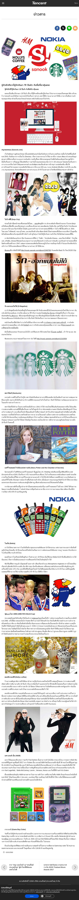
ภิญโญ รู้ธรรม (49, 313)
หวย (17, 162)
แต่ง (36, 472)
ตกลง (32, 896)
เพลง (36, 223)
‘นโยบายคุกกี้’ (39, 892)
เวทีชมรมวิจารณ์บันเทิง (10, 328)
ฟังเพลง (7, 250)
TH (75, 3)
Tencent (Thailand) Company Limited (39, 3)
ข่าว (3, 159)
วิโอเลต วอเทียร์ (56, 332)
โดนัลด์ (26, 325)
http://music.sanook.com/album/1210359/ (52, 339)
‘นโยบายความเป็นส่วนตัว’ (53, 892)
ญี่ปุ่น (6, 839)
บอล (8, 614)
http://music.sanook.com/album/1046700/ (36, 250)
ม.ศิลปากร (14, 316)
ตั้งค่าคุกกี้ (48, 896)
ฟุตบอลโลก (37, 618)
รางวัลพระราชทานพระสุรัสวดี (55, 322)
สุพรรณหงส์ (66, 325)
